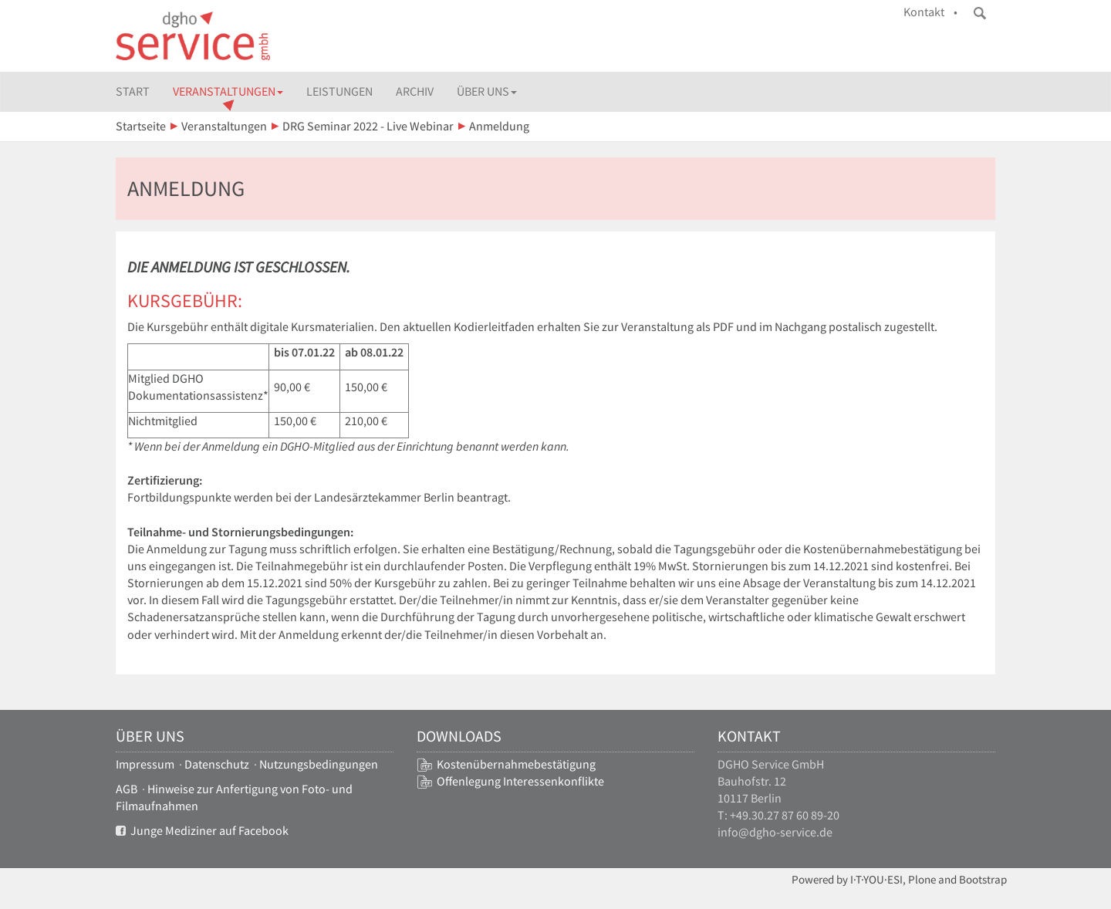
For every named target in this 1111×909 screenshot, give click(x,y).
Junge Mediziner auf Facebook (202, 830)
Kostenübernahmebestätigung (516, 764)
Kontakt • (930, 12)
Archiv (415, 91)
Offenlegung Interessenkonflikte (520, 781)
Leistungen (339, 91)
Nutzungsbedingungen (318, 764)
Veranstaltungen (228, 91)
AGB (126, 789)
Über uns (487, 91)
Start (133, 91)
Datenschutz (216, 764)
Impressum (145, 764)
